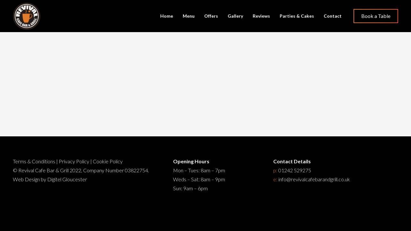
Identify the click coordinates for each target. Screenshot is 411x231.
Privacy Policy (74, 161)
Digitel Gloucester (67, 179)
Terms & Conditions (34, 161)
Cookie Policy (108, 161)
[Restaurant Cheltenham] (26, 16)
